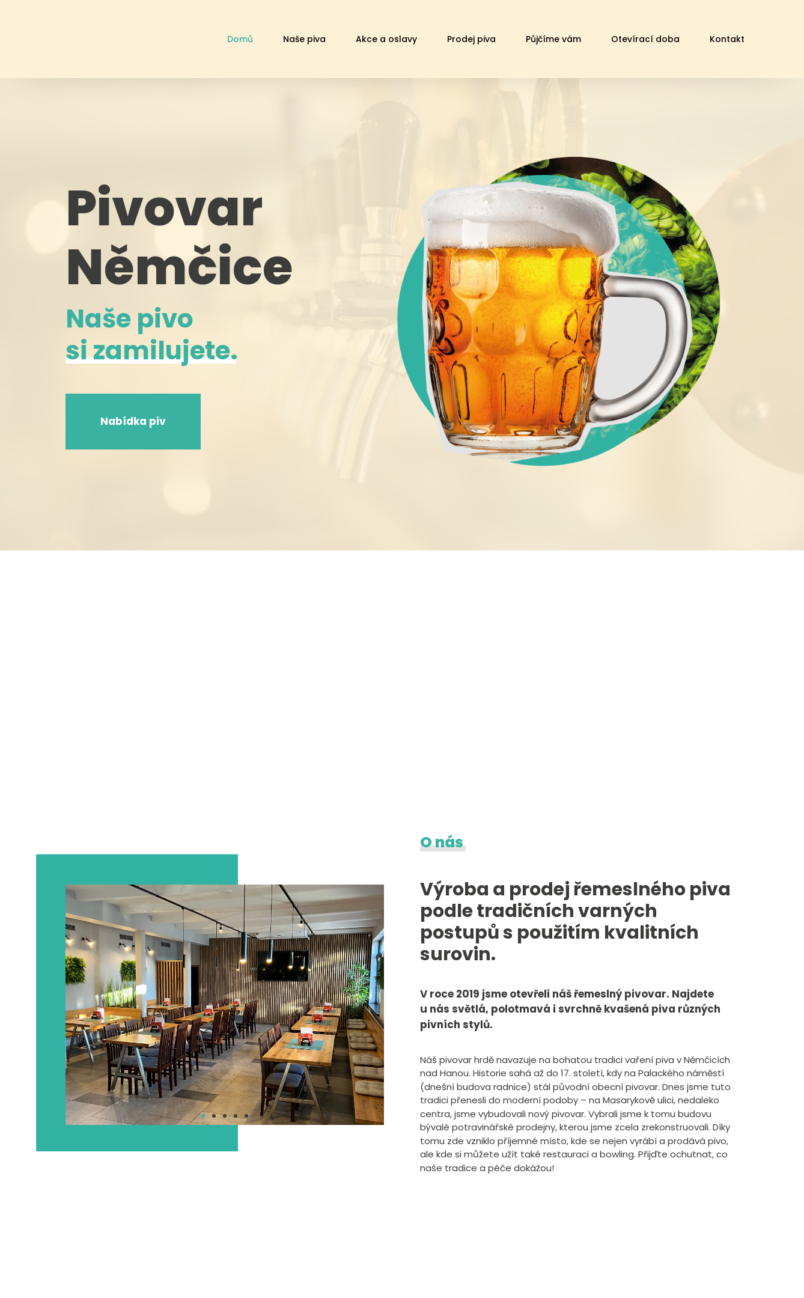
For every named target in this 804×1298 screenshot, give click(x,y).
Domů (240, 39)
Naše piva (304, 39)
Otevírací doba (645, 39)
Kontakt (727, 39)
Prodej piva (471, 39)
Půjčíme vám (553, 39)
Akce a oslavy (386, 39)
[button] (203, 1116)
